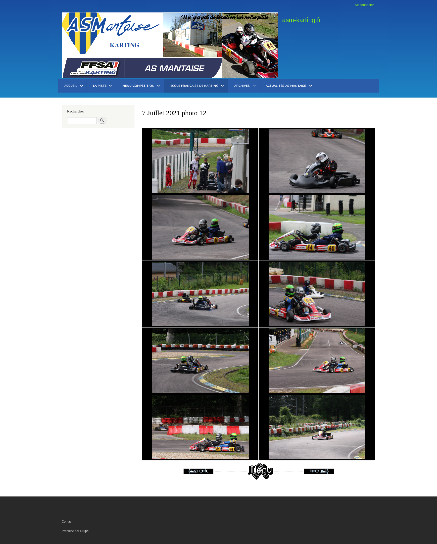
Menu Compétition (138, 86)
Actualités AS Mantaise (286, 86)
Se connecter (364, 5)
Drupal (84, 531)
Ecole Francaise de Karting (194, 86)
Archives (242, 86)
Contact (67, 521)
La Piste (99, 86)
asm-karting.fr (301, 19)
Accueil (70, 86)
